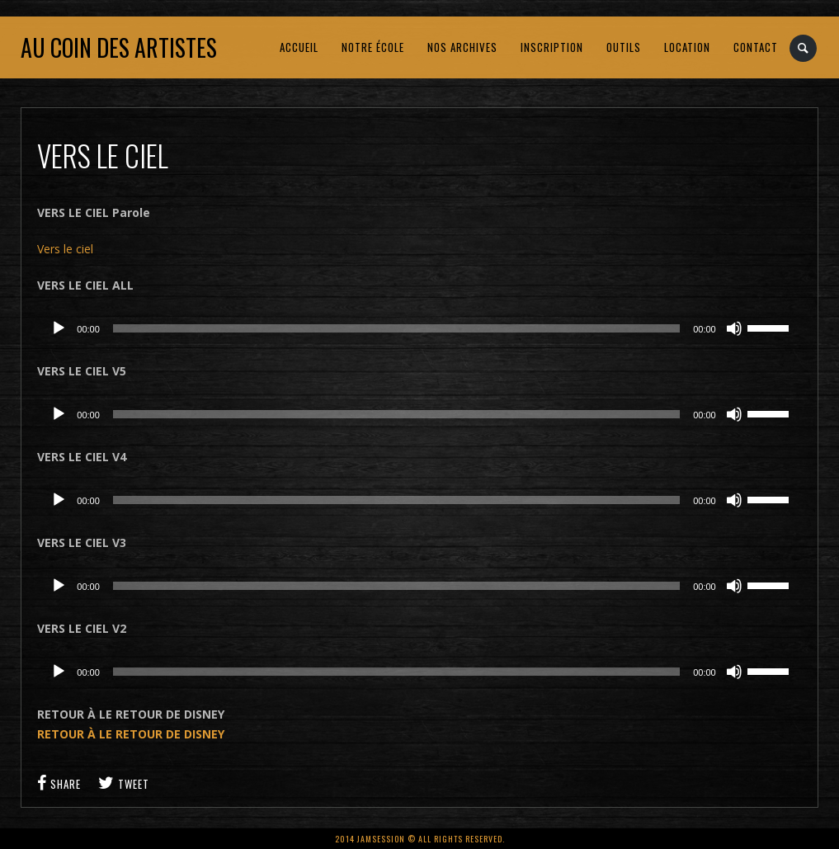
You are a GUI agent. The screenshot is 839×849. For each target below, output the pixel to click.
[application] (419, 328)
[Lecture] (58, 328)
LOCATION (687, 47)
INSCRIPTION (552, 47)
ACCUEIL (299, 47)
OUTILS (623, 47)
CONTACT (755, 47)
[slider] (396, 328)
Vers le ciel (65, 249)
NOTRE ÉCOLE (373, 47)
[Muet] (734, 328)
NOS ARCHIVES (462, 47)
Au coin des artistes (119, 47)
